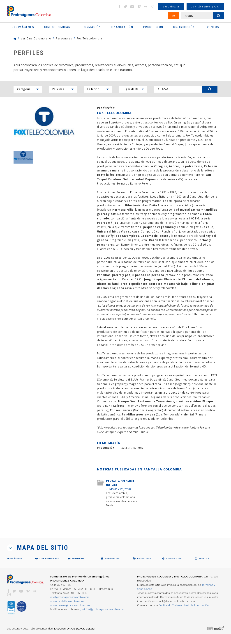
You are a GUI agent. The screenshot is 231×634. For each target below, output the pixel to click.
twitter (125, 6)
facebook (119, 6)
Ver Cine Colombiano (36, 38)
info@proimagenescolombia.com (70, 597)
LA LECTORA (128, 447)
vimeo (139, 6)
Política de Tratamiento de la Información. (184, 605)
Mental (188, 414)
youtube (132, 6)
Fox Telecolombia (89, 38)
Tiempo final (127, 401)
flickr (145, 6)
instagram (152, 6)
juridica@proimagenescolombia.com (103, 609)
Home (15, 38)
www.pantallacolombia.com (67, 601)
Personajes (64, 38)
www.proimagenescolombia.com (70, 605)
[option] (44, 126)
